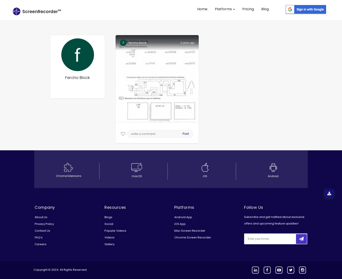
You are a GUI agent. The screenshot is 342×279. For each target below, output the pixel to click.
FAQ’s (39, 237)
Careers (40, 244)
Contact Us (42, 231)
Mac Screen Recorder (189, 231)
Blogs (108, 217)
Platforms (225, 9)
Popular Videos (115, 231)
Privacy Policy (44, 224)
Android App (183, 217)
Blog (265, 9)
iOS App (180, 224)
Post (186, 134)
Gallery (109, 244)
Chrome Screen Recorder (192, 237)
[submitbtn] (301, 239)
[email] (273, 238)
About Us (41, 217)
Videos (109, 237)
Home (202, 9)
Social (108, 224)
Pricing (248, 9)
